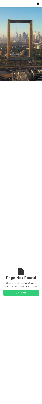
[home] (13, 3)
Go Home (21, 292)
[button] (37, 3)
